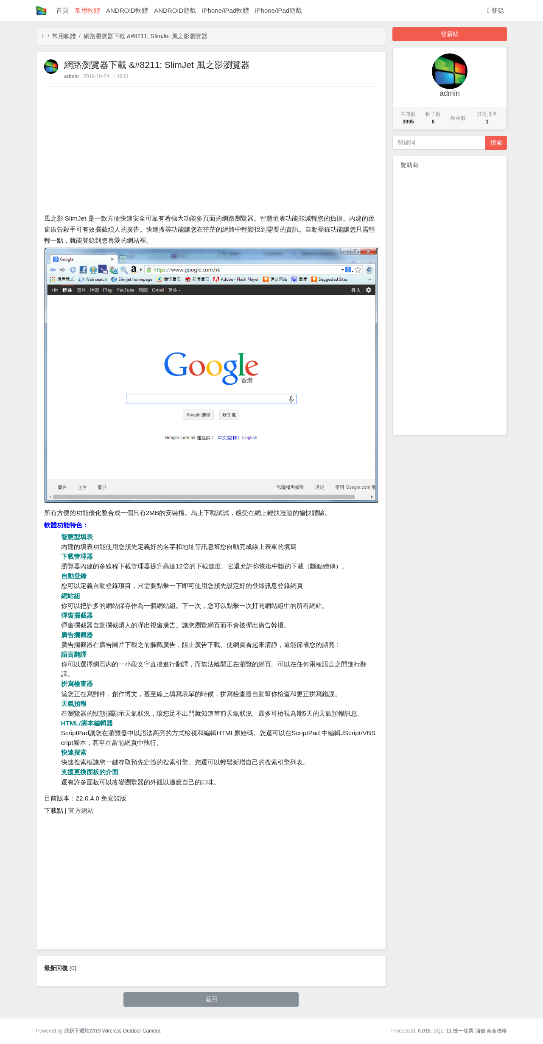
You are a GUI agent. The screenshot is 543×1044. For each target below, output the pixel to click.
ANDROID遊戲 (175, 10)
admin (71, 76)
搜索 (496, 142)
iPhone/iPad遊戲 (278, 10)
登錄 (495, 10)
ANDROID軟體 (127, 10)
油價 (480, 1031)
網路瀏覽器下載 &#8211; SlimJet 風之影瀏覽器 (145, 36)
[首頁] (43, 36)
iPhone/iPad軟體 (225, 10)
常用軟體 (87, 10)
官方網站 (81, 810)
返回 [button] (211, 999)
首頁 (62, 10)
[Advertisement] (211, 152)
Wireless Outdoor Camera (131, 1031)
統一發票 (463, 1031)
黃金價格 (497, 1031)
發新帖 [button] (450, 34)
